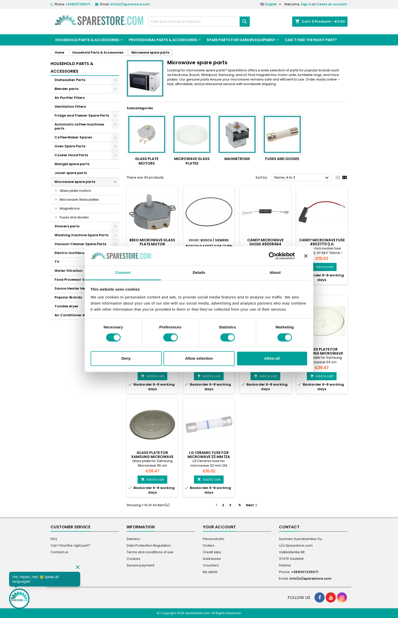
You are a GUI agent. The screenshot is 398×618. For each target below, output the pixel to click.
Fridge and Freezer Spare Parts (82, 115)
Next (252, 505)
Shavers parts (67, 226)
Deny (126, 358)
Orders (208, 545)
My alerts (210, 571)
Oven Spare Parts (70, 146)
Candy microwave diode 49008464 (265, 242)
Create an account (331, 4)
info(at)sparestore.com (130, 4)
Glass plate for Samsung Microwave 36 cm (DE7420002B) (152, 456)
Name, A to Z (302, 178)
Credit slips (212, 552)
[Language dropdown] (271, 4)
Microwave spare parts (75, 181)
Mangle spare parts (72, 164)
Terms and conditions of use (150, 552)
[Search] (199, 22)
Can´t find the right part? (311, 39)
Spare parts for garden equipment (241, 39)
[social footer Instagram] (342, 597)
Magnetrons (70, 208)
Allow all (272, 358)
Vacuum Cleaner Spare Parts (80, 244)
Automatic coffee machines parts (79, 126)
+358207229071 (77, 4)
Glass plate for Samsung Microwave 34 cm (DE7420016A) (322, 353)
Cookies (133, 558)
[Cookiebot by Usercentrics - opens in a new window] (272, 256)
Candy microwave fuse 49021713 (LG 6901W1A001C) (322, 244)
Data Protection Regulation (149, 545)
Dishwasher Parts (70, 79)
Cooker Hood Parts (71, 155)
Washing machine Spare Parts (81, 235)
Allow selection (199, 358)
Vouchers (211, 565)
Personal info (213, 538)
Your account (219, 527)
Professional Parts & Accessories (163, 39)
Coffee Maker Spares (73, 137)
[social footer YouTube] (331, 597)
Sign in (306, 4)
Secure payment (140, 565)
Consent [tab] (123, 273)
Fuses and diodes (74, 217)
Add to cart (321, 267)
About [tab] (275, 273)
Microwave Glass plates (79, 199)
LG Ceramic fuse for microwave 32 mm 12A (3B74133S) (209, 456)
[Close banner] (306, 256)
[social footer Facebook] (319, 597)
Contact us (59, 552)
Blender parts (66, 88)
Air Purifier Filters (70, 97)
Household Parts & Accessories (87, 39)
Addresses (212, 558)
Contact (289, 527)
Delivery (133, 538)
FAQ (54, 538)
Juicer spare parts (71, 172)
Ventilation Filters (70, 106)
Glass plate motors (75, 190)
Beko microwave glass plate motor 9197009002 (152, 244)
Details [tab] (199, 273)
